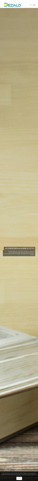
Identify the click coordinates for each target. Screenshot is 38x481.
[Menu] (33, 5)
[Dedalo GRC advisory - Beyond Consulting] (16, 5)
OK (19, 478)
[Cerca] (30, 5)
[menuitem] (30, 5)
